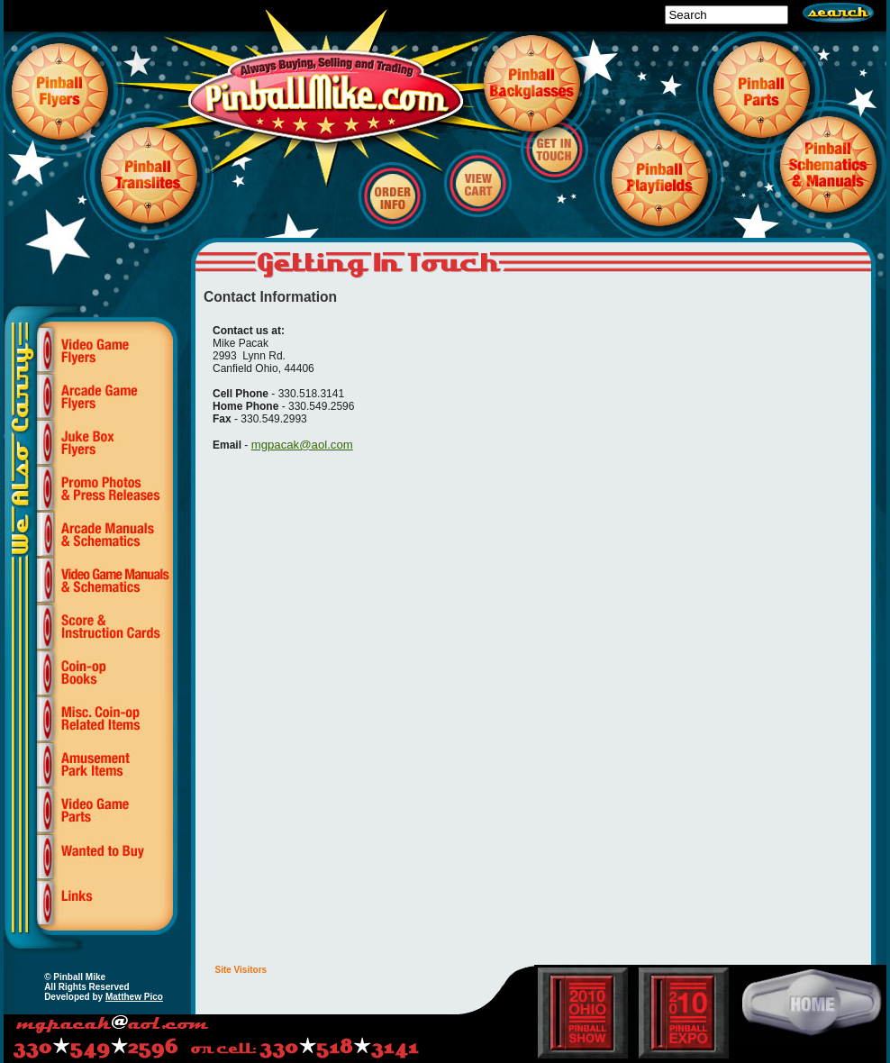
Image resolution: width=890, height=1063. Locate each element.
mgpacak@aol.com (302, 444)
